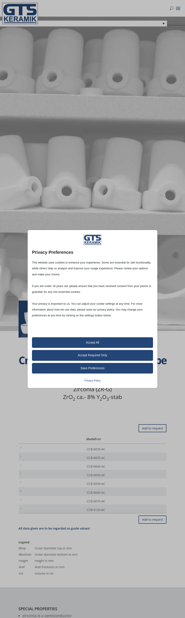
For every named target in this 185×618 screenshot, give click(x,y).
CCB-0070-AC (31, 506)
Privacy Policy (92, 380)
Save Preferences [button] (92, 368)
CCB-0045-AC (31, 478)
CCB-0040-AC (31, 468)
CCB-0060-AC (31, 497)
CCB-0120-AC (31, 516)
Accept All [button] (92, 342)
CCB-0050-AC (31, 487)
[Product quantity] (149, 449)
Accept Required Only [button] (92, 355)
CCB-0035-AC (31, 459)
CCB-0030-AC (31, 449)
